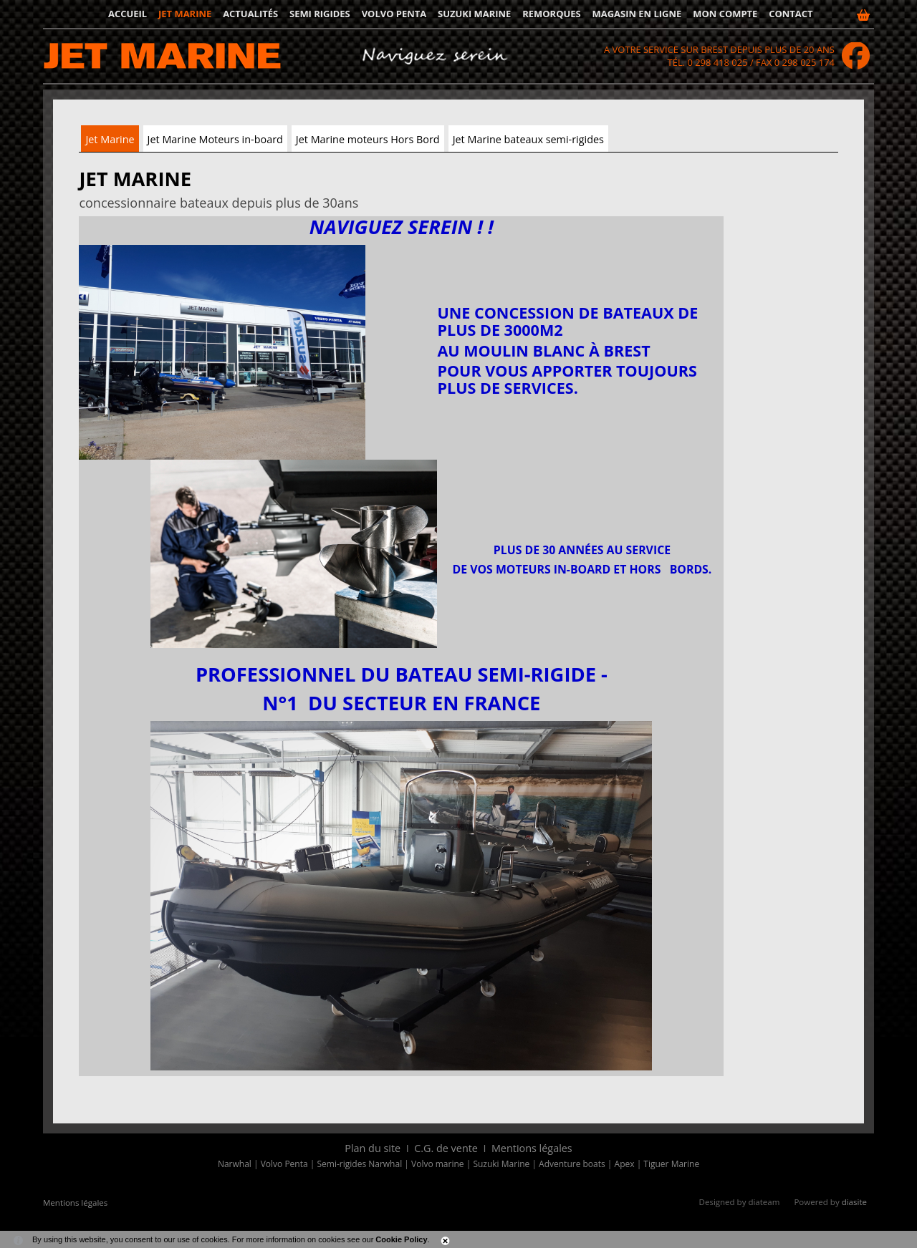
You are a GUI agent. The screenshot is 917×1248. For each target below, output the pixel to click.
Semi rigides (319, 13)
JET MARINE (184, 13)
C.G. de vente (446, 1148)
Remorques (551, 13)
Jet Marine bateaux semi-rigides (528, 139)
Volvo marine (437, 1164)
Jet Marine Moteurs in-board (215, 139)
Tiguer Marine (671, 1164)
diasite (854, 1201)
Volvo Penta (394, 13)
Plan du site (372, 1148)
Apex (625, 1164)
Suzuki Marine (474, 13)
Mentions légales (531, 1148)
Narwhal (234, 1164)
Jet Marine (109, 139)
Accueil (127, 13)
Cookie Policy (401, 1239)
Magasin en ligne (637, 13)
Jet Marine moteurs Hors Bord (368, 139)
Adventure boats (572, 1164)
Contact (790, 13)
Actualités (250, 13)
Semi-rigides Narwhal (360, 1164)
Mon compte (725, 13)
